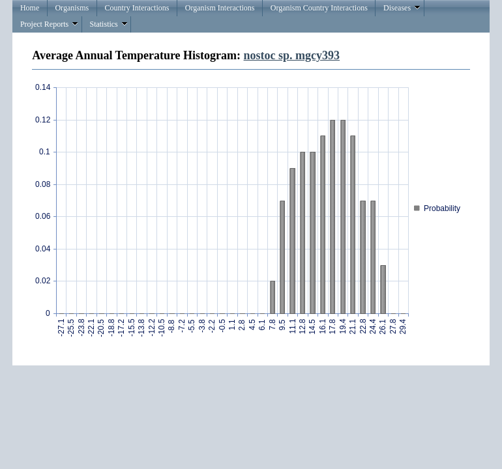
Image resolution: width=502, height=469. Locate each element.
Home (29, 7)
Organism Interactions (220, 7)
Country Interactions (136, 7)
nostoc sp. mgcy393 (292, 55)
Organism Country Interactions (319, 7)
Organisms (72, 7)
